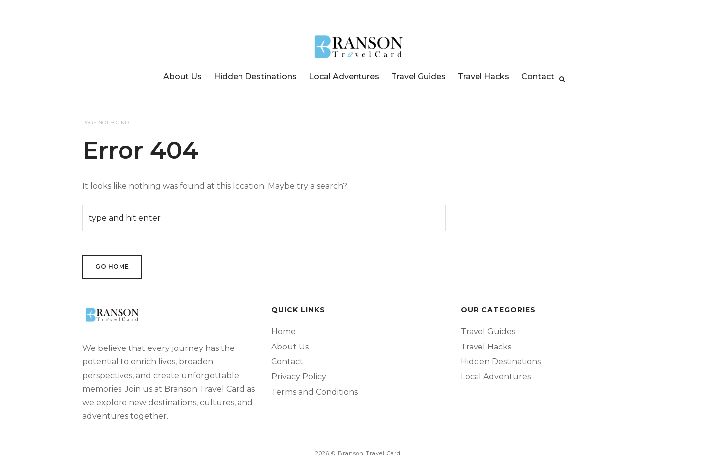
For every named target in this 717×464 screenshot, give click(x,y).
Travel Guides (418, 76)
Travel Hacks (483, 76)
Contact (537, 76)
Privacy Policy (298, 376)
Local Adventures (344, 76)
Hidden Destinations (255, 76)
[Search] (562, 79)
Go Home (112, 266)
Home (283, 331)
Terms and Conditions (314, 392)
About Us (182, 76)
